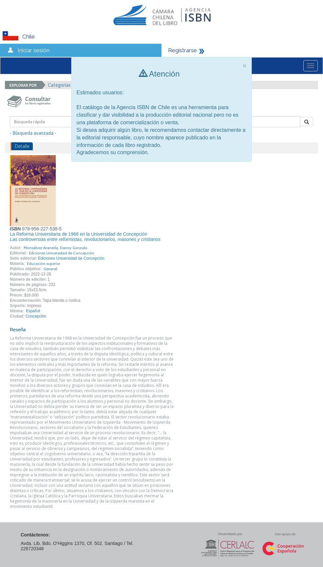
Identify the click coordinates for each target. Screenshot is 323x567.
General (50, 269)
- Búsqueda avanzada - (33, 133)
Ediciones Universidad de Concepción (61, 253)
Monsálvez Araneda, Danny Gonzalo (55, 248)
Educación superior (43, 263)
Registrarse (182, 50)
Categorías (61, 85)
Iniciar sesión (34, 50)
